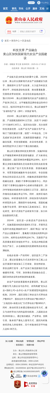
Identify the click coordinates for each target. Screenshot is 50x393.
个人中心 (45, 3)
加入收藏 (9, 341)
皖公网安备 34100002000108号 (25, 371)
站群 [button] (14, 31)
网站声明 (41, 341)
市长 (21, 8)
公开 (28, 8)
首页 (5, 8)
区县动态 (26, 41)
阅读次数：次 (32, 68)
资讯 (14, 8)
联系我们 (19, 345)
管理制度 (30, 341)
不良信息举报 (30, 376)
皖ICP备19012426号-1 (36, 368)
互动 (41, 8)
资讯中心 (15, 41)
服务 (35, 8)
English (31, 3)
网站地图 (19, 341)
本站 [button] (9, 31)
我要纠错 (30, 345)
